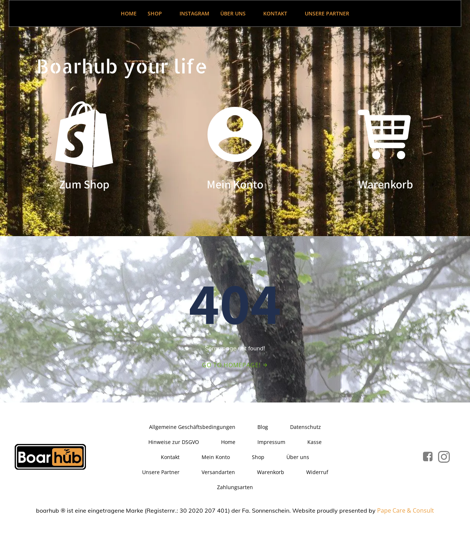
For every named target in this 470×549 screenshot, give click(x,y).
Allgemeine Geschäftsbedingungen (192, 426)
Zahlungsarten (235, 487)
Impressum (271, 441)
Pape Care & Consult (405, 510)
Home (129, 13)
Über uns (236, 13)
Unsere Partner (327, 13)
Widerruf (317, 472)
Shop (158, 13)
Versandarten (218, 472)
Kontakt (278, 13)
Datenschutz (305, 426)
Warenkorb (270, 472)
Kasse (314, 441)
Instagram (194, 13)
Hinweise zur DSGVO (173, 441)
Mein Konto (216, 457)
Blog (262, 426)
